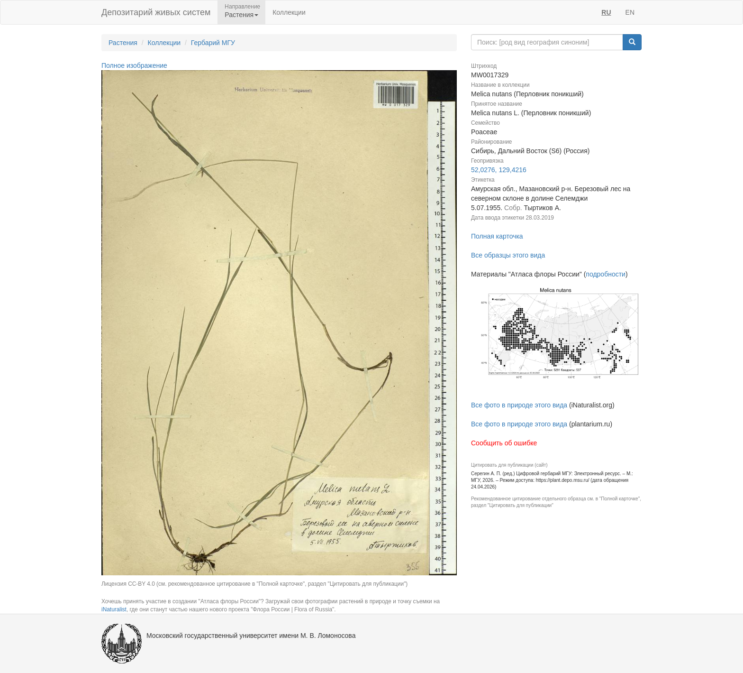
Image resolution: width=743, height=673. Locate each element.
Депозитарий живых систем (155, 12)
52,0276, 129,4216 (498, 170)
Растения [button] (241, 14)
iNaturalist (114, 609)
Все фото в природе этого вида (519, 405)
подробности (605, 274)
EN (629, 12)
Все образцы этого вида (508, 255)
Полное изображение (134, 65)
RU (606, 12)
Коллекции (289, 12)
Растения (123, 42)
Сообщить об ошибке (504, 443)
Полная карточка (497, 236)
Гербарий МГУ (213, 42)
